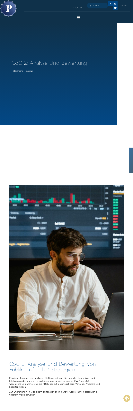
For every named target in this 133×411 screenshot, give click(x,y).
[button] (78, 17)
